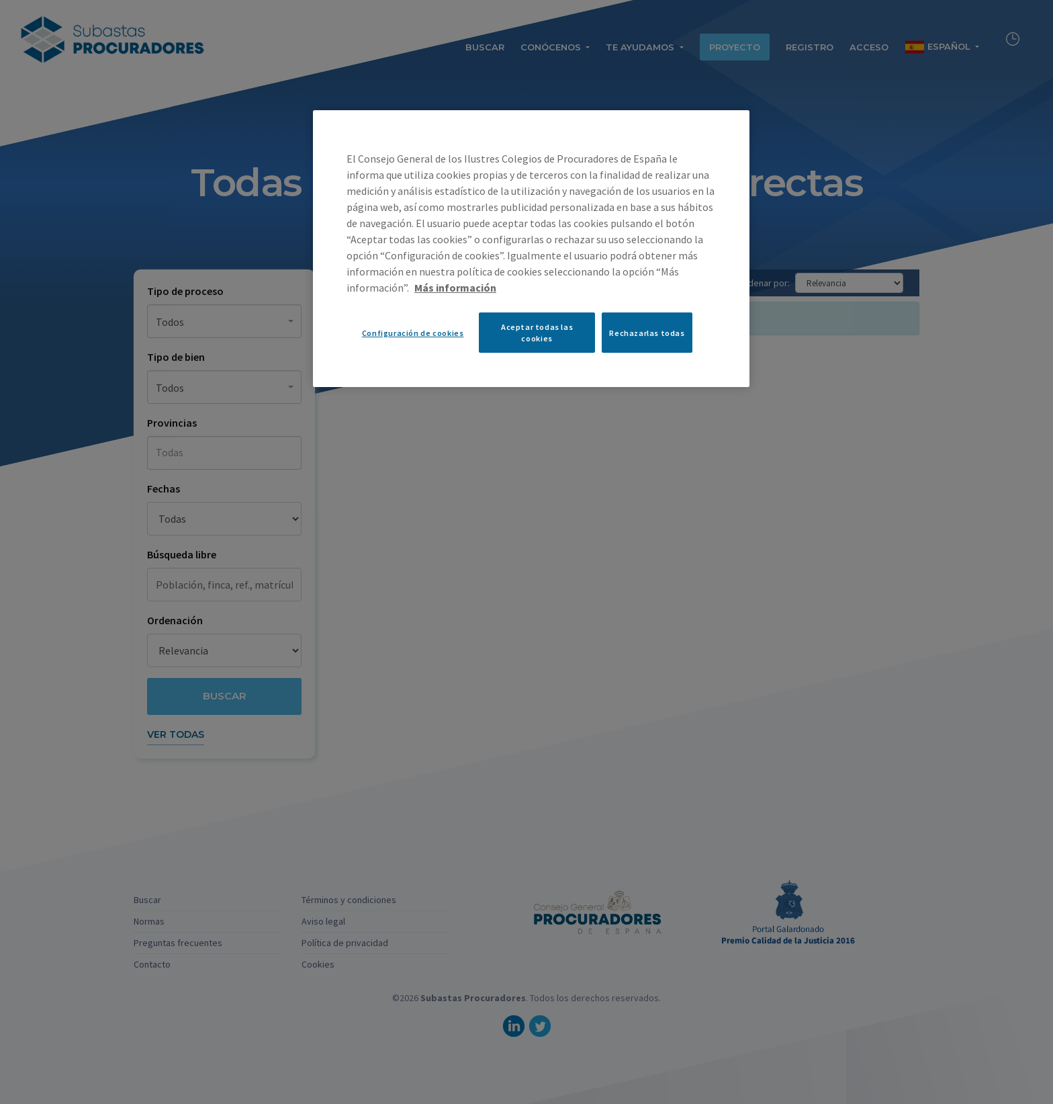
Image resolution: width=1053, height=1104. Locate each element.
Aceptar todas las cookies (537, 332)
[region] (531, 248)
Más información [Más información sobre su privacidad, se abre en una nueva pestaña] (455, 287)
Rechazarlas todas (646, 333)
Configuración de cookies (413, 333)
